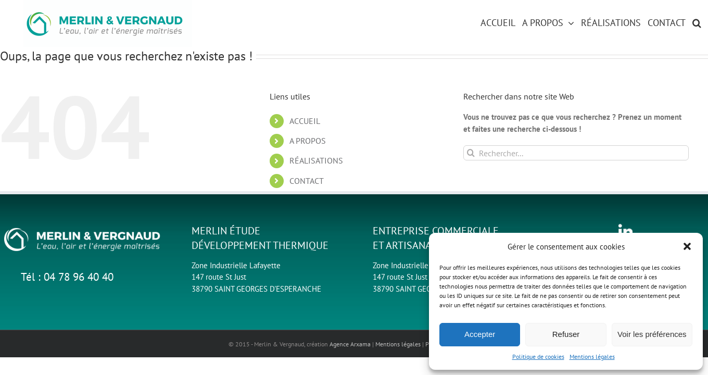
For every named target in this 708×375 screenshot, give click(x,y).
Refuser (566, 334)
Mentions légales (592, 356)
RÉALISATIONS (316, 160)
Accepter (479, 334)
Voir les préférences (652, 334)
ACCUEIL (304, 121)
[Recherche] (470, 152)
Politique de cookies (538, 356)
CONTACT (306, 181)
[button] (687, 246)
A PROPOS (307, 140)
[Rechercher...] (576, 152)
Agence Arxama (350, 344)
